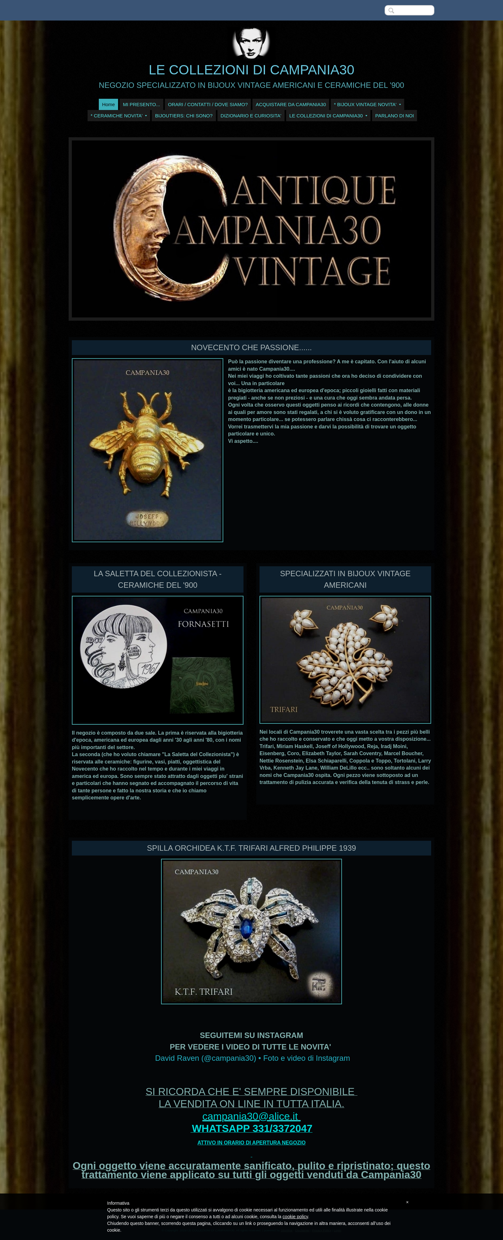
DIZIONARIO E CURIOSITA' (251, 115)
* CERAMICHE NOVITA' (119, 115)
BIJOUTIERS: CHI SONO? (183, 115)
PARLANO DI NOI (394, 115)
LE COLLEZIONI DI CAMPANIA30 (251, 69)
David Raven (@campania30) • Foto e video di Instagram (252, 1058)
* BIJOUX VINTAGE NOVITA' (367, 104)
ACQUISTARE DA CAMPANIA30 (291, 104)
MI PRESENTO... (141, 104)
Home (108, 104)
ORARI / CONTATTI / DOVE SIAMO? (208, 104)
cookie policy (295, 1216)
